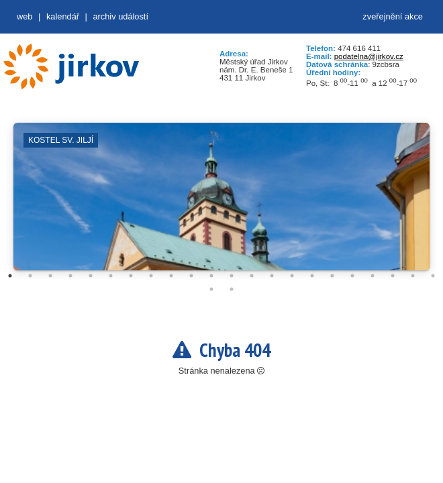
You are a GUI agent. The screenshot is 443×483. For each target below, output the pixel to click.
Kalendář (62, 16)
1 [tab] (10, 275)
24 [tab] (231, 289)
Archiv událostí (120, 16)
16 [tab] (312, 275)
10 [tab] (191, 275)
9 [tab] (171, 275)
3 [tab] (50, 275)
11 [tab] (211, 275)
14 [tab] (272, 275)
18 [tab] (352, 275)
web (24, 16)
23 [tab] (211, 289)
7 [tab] (131, 275)
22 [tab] (433, 275)
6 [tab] (110, 275)
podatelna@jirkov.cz (368, 56)
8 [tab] (151, 275)
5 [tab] (90, 275)
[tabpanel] (221, 203)
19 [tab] (372, 275)
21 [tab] (413, 275)
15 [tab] (292, 275)
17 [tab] (332, 275)
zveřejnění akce (392, 16)
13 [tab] (251, 275)
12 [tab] (231, 275)
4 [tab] (70, 275)
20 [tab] (392, 275)
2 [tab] (30, 275)
